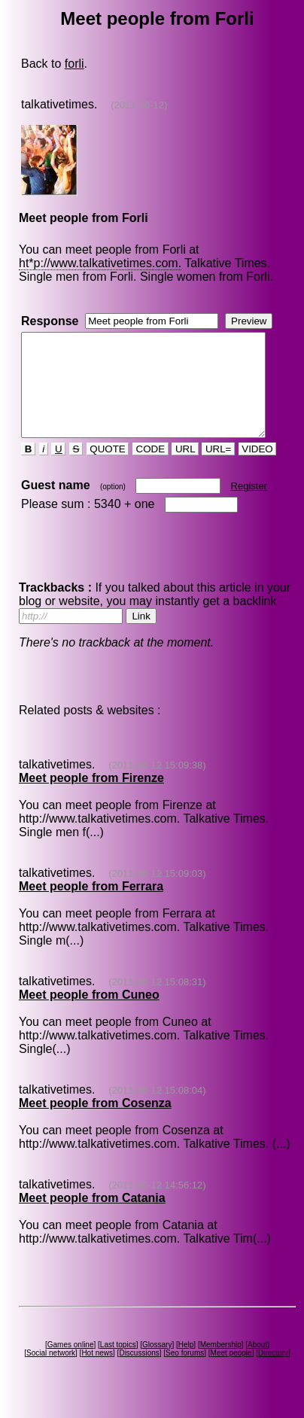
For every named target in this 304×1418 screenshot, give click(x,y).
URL (184, 469)
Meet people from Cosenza (94, 1123)
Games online (73, 1365)
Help (188, 1365)
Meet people (233, 1373)
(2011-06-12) (138, 105)
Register (248, 506)
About (260, 1365)
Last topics (120, 1365)
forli (74, 63)
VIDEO (256, 469)
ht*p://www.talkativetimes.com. (99, 263)
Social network (53, 1373)
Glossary (160, 1365)
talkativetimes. (58, 104)
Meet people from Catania (91, 1218)
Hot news (100, 1373)
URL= (217, 469)
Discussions (142, 1373)
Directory (276, 1373)
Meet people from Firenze (90, 798)
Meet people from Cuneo (88, 1015)
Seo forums (188, 1373)
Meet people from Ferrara (90, 906)
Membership (223, 1365)
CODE (149, 469)
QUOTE (106, 469)
